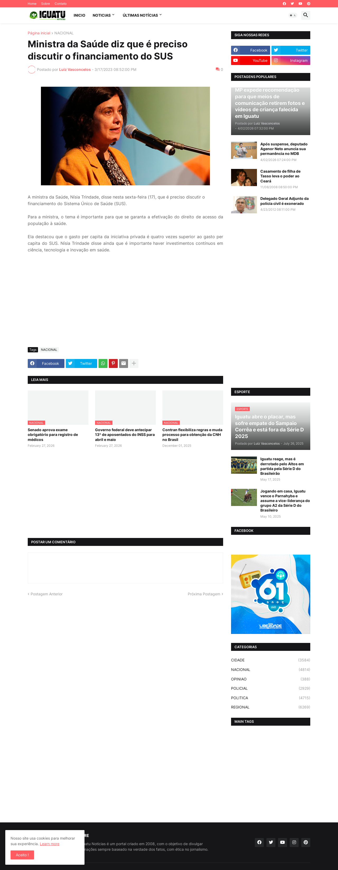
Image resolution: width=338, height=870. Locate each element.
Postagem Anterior (47, 594)
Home (32, 4)
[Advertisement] (125, 303)
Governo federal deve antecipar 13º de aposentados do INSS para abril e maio (125, 434)
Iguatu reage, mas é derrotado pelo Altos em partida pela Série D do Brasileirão (282, 466)
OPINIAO (270, 679)
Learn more (49, 843)
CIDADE (270, 660)
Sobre (45, 4)
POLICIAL (270, 688)
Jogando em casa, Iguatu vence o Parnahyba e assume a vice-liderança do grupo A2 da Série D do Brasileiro (285, 501)
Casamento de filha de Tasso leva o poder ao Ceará (280, 176)
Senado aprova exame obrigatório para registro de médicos (53, 434)
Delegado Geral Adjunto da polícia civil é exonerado (284, 200)
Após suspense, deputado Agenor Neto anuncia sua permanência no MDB (284, 149)
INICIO (79, 15)
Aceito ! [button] (22, 855)
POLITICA (270, 698)
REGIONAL (270, 707)
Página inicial (39, 33)
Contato (61, 4)
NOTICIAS (102, 15)
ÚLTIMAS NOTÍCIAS (140, 15)
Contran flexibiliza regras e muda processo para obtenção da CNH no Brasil (192, 434)
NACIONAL (64, 33)
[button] (292, 15)
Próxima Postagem (204, 594)
